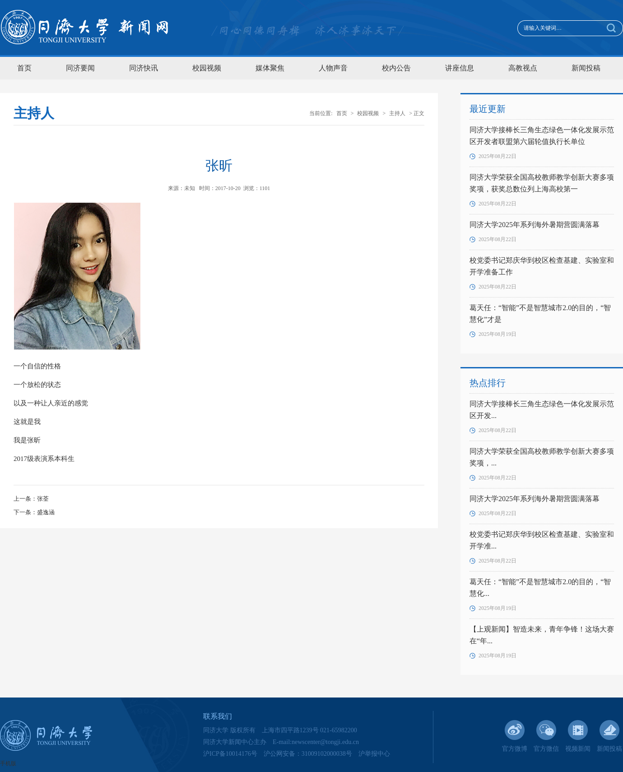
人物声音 (333, 68)
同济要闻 (80, 68)
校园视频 (206, 68)
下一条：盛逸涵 (34, 512)
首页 (24, 68)
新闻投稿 (586, 68)
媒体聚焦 (270, 68)
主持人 (397, 113)
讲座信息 (459, 68)
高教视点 (522, 68)
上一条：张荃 (31, 498)
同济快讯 (143, 68)
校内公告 (396, 68)
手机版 (8, 763)
